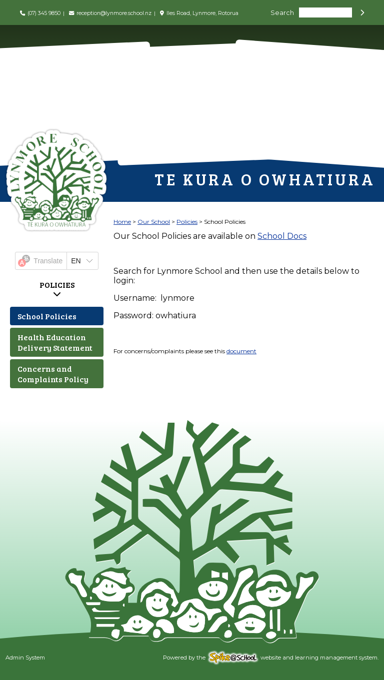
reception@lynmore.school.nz (114, 13)
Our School (154, 221)
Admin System (25, 657)
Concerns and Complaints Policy (53, 373)
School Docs (282, 236)
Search (282, 12)
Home (122, 221)
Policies (57, 284)
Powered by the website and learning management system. (270, 657)
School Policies (47, 316)
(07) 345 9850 (44, 13)
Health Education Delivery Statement (55, 342)
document (241, 351)
